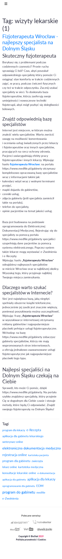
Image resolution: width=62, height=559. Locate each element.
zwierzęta (37, 461)
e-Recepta (33, 430)
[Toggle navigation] (6, 3)
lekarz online (9, 467)
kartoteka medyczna (30, 467)
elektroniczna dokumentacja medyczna (31, 448)
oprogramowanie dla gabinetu (18, 485)
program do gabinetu (18, 492)
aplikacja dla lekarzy (41, 479)
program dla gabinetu (16, 461)
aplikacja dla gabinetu (14, 479)
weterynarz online (12, 441)
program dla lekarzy (13, 430)
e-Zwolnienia (10, 498)
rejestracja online (14, 455)
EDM (40, 486)
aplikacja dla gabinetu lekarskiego (22, 436)
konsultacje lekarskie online (19, 473)
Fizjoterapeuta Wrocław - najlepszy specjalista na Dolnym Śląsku (30, 42)
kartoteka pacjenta (38, 455)
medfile (40, 492)
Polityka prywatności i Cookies (31, 539)
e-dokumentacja (46, 472)
